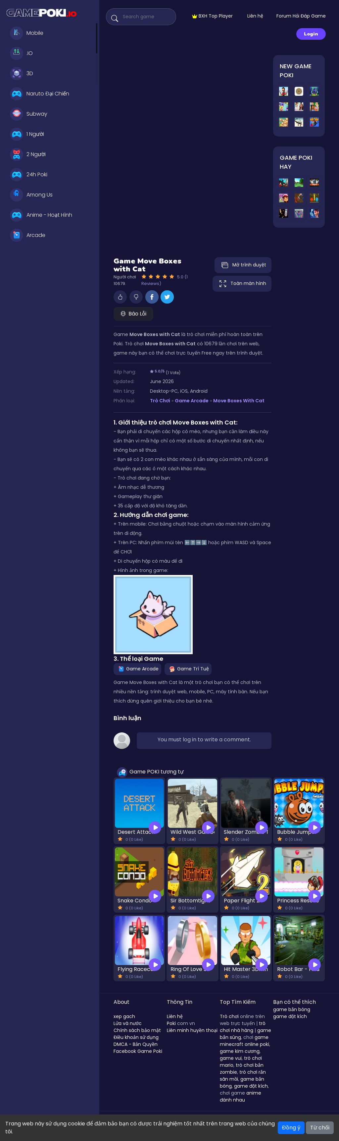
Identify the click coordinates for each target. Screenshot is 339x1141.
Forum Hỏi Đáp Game (301, 16)
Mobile (26, 33)
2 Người (28, 154)
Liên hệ (255, 16)
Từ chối (319, 1127)
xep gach (124, 1016)
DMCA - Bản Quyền (136, 1044)
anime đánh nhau (240, 1096)
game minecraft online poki (244, 1041)
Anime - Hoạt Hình (41, 215)
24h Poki (28, 174)
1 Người (27, 134)
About (121, 1002)
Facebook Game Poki (138, 1051)
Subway (28, 114)
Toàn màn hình (242, 283)
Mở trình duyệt (243, 265)
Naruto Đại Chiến (39, 93)
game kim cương (240, 1051)
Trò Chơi (160, 400)
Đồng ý (291, 1127)
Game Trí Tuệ (188, 668)
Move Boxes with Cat (239, 400)
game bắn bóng (291, 1009)
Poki (171, 1023)
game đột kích (251, 1086)
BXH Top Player (212, 16)
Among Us (31, 194)
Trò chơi (229, 1016)
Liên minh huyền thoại (192, 1030)
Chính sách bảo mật (137, 1030)
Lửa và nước (128, 1023)
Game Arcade (192, 400)
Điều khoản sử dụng (136, 1037)
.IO (21, 53)
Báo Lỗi (133, 313)
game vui (231, 1058)
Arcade (27, 235)
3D (21, 73)
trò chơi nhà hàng (243, 1027)
